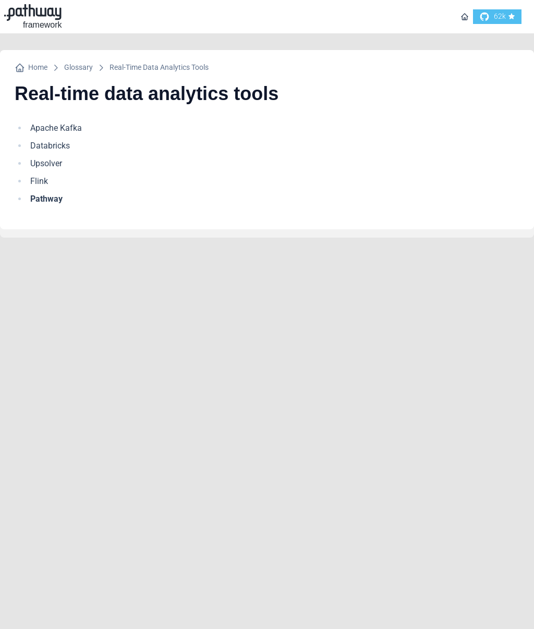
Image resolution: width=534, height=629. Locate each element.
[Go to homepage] (464, 17)
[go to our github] (497, 16)
